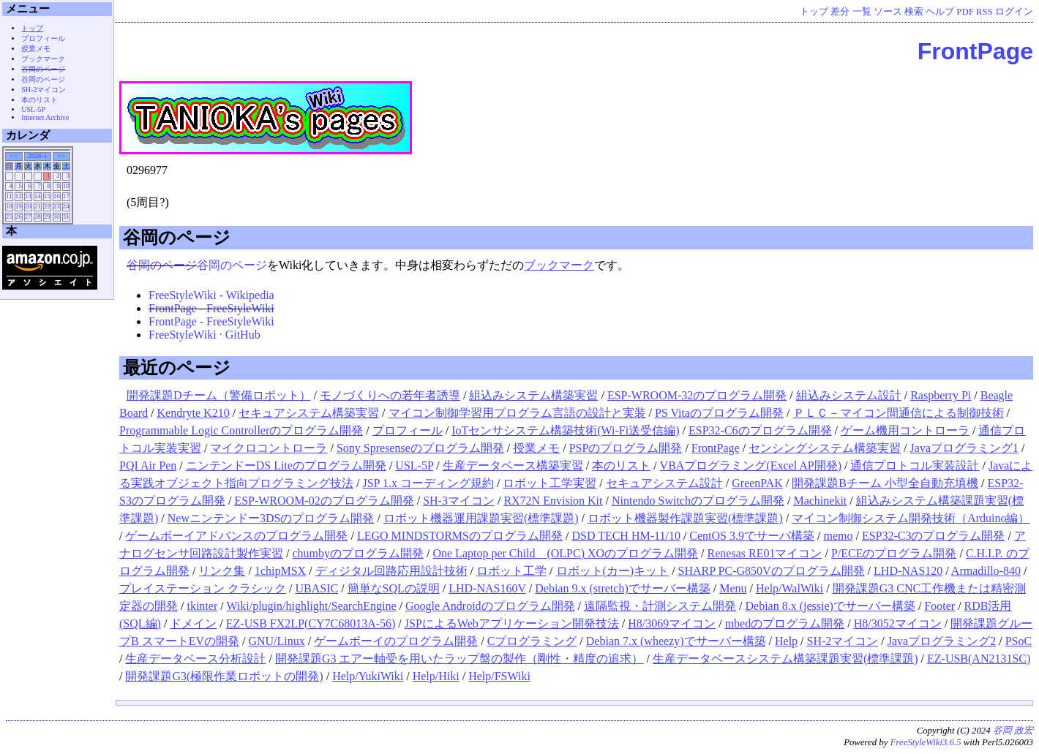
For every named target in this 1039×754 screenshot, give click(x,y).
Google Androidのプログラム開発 (490, 606)
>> (61, 155)
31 (66, 216)
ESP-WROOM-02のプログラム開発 (323, 500)
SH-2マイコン (843, 641)
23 (56, 206)
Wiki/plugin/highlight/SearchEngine (311, 606)
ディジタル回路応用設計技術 (391, 571)
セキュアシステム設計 (664, 483)
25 (9, 216)
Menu (732, 588)
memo (837, 535)
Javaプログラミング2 (942, 641)
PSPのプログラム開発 (626, 448)
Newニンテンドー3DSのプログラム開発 (271, 518)
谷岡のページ (176, 237)
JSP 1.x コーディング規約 (427, 483)
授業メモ (536, 448)
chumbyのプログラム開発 (358, 553)
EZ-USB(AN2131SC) (978, 658)
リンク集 (221, 571)
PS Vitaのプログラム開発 (719, 413)
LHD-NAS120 (908, 571)
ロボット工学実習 (549, 483)
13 (28, 196)
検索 (913, 12)
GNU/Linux (276, 641)
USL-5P (414, 465)
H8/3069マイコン (672, 623)
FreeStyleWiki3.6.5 (925, 742)
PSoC (1018, 641)
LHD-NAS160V (487, 588)
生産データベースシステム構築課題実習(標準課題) (785, 658)
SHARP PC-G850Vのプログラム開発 (771, 571)
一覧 (861, 12)
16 (56, 196)
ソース (888, 12)
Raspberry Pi (940, 395)
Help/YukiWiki (367, 676)
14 (37, 196)
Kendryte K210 (193, 413)
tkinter (202, 606)
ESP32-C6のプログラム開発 (760, 430)
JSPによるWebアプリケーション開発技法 (512, 623)
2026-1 (37, 155)
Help (786, 641)
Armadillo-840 (986, 571)
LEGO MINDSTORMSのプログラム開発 (460, 535)
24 (66, 206)
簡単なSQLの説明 (394, 588)
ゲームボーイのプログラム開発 (396, 641)
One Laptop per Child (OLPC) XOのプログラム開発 (565, 553)
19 (18, 206)
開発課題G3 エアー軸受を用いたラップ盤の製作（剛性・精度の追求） (459, 658)
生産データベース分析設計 (195, 658)
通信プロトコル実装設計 (914, 465)
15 (47, 196)
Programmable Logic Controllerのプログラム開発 (241, 430)
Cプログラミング (532, 641)
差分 (839, 12)
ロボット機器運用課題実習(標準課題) (481, 518)
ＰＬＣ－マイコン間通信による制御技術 (898, 413)
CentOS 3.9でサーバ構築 (751, 535)
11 (9, 196)
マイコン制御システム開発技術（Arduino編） (910, 518)
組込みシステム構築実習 (533, 395)
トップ (814, 12)
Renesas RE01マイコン (765, 553)
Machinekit (820, 500)
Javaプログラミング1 (964, 448)
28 (37, 216)
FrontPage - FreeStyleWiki (211, 308)
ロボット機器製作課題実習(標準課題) (685, 518)
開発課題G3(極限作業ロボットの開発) (224, 676)
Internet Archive (45, 117)
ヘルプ (940, 12)
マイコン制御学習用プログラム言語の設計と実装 (517, 413)
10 (66, 185)
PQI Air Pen (147, 465)
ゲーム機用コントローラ (905, 430)
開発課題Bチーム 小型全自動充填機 (885, 483)
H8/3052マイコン (898, 623)
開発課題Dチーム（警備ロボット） (219, 395)
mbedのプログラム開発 (785, 623)
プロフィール (407, 430)
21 (37, 206)
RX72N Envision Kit (552, 500)
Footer (939, 606)
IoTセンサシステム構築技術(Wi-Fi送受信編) (565, 430)
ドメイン (193, 623)
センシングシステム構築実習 (825, 448)
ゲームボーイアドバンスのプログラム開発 (236, 535)
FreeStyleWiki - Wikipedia (211, 295)
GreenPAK (757, 483)
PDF (964, 12)
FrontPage (975, 51)
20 (28, 206)
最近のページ (176, 367)
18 (9, 206)
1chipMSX (280, 571)
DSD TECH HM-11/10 (625, 535)
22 (47, 206)
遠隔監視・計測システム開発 (660, 606)
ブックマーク (559, 265)
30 (56, 216)
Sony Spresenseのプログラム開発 (420, 448)
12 (18, 196)
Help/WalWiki (789, 588)
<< (14, 155)
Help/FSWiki (499, 676)
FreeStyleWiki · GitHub (204, 334)
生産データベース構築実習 (513, 465)
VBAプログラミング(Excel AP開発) (750, 465)
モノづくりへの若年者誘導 (390, 395)
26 (18, 216)
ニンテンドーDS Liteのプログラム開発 (286, 465)
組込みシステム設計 (848, 395)
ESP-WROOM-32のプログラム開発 (697, 395)
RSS (984, 12)
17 (66, 196)
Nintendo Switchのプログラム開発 (698, 500)
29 (47, 216)
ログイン (1014, 12)
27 (28, 216)
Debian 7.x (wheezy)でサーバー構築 (676, 641)
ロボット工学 (511, 571)
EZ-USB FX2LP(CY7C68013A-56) (311, 623)
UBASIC (316, 588)
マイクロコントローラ (268, 448)
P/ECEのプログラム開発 (894, 553)
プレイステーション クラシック (202, 588)
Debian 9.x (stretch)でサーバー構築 (622, 588)
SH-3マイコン (459, 500)
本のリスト (621, 465)
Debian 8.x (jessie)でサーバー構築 (830, 606)
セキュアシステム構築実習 (309, 413)
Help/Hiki (436, 676)
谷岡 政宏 (1013, 730)
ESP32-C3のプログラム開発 (933, 535)
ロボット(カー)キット (612, 571)
